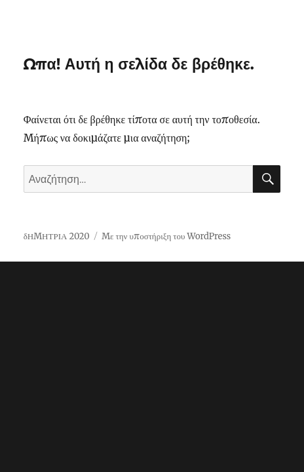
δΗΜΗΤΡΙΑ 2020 (57, 236)
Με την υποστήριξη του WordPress (166, 236)
